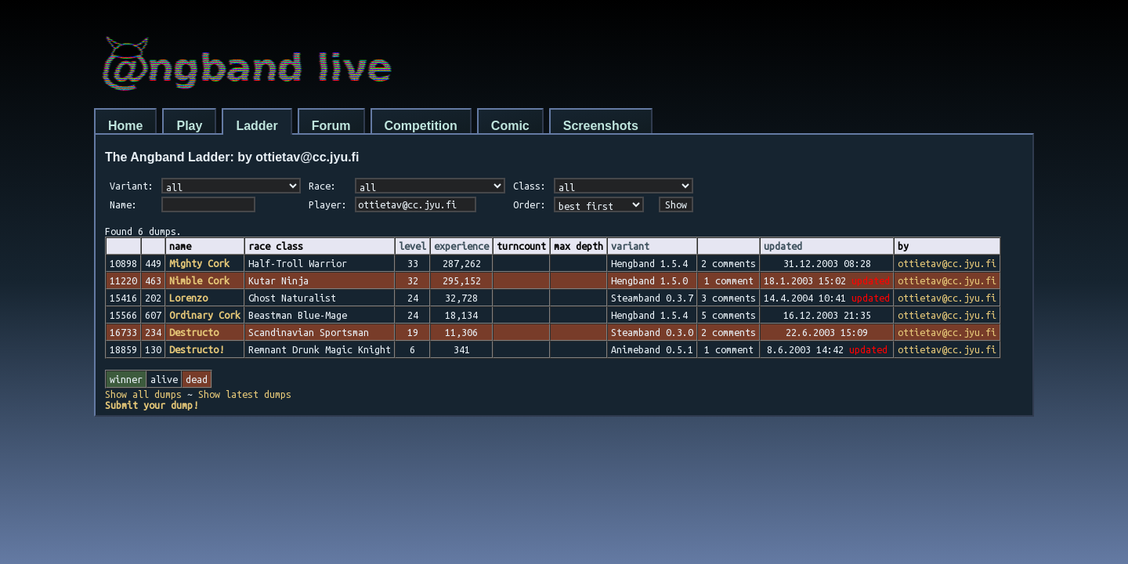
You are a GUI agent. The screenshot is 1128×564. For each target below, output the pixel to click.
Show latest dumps (244, 394)
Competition (421, 125)
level (412, 245)
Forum (331, 125)
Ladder (256, 125)
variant (630, 245)
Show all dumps (143, 394)
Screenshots (600, 125)
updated (783, 245)
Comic (510, 125)
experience (461, 245)
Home (125, 125)
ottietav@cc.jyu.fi (947, 263)
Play (189, 125)
